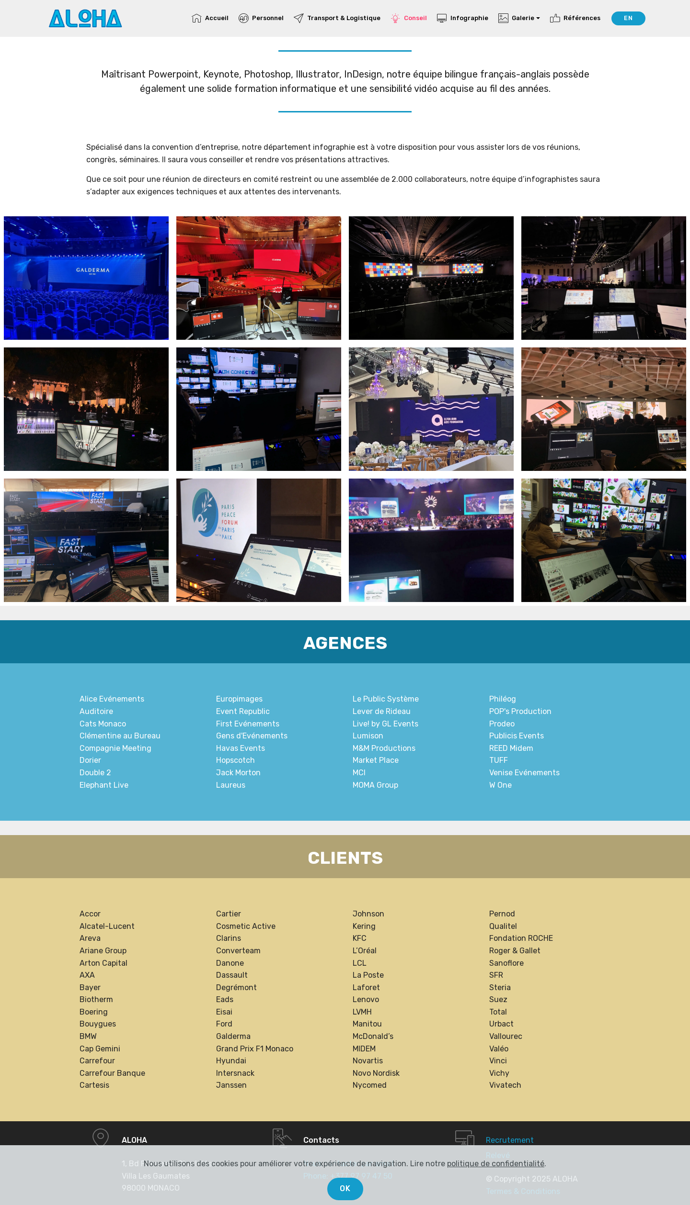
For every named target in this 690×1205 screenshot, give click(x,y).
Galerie (516, 18)
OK (345, 1188)
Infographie (462, 18)
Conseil (409, 18)
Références (575, 18)
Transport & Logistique (337, 18)
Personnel (261, 18)
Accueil (210, 18)
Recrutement (510, 1140)
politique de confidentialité (495, 1163)
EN (628, 18)
